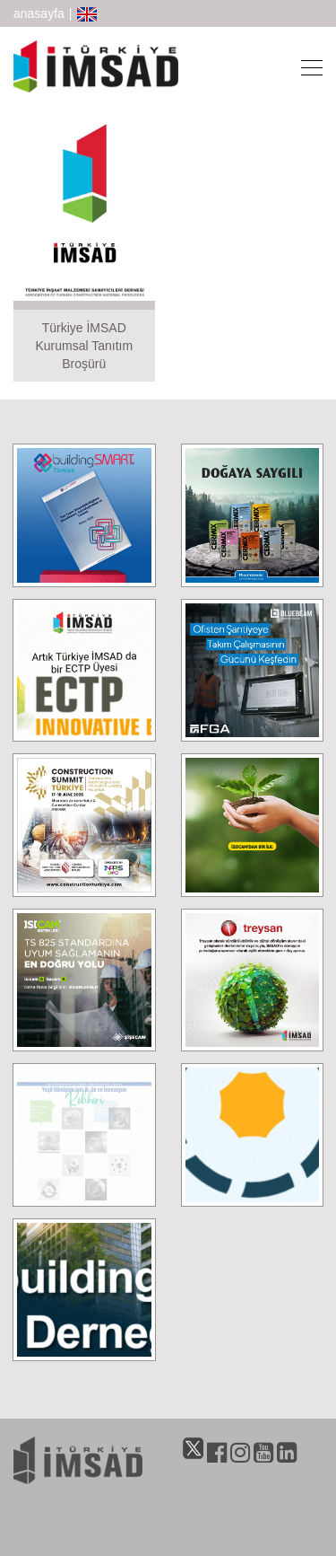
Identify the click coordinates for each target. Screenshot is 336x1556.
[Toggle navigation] (306, 66)
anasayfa (39, 13)
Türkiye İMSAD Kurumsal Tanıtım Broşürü (84, 346)
